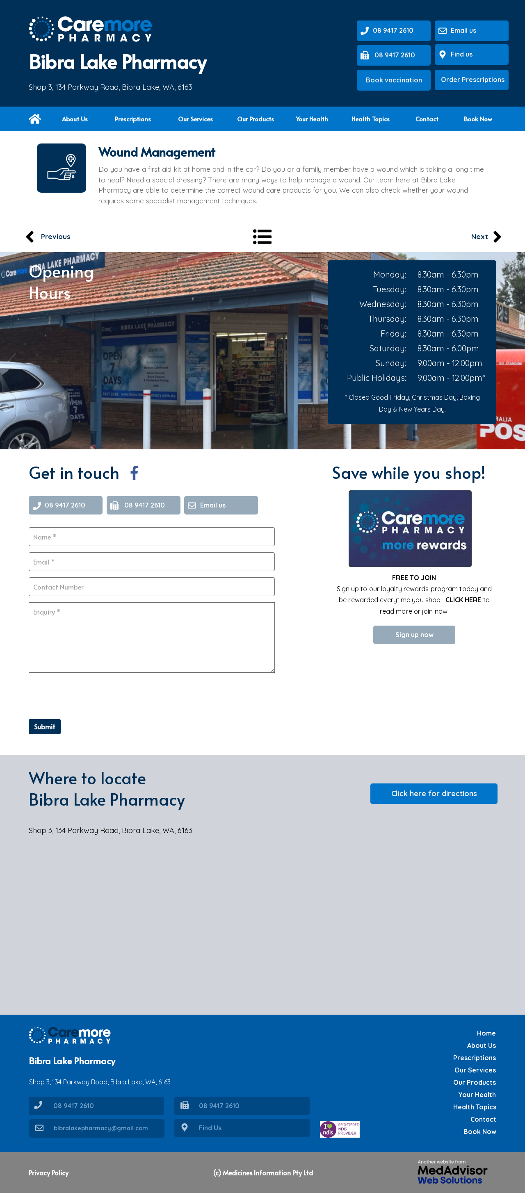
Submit (44, 726)
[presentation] (91, 695)
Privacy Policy (48, 1172)
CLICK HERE (463, 600)
